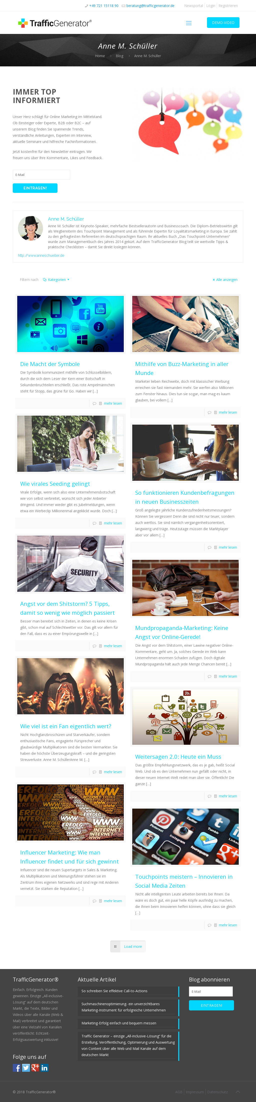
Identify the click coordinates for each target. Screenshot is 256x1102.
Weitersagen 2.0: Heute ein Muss (178, 756)
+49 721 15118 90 (103, 5)
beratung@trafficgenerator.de (150, 5)
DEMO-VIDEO (223, 22)
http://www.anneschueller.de (41, 255)
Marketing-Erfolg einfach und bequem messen (119, 1023)
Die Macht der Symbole (50, 363)
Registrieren (228, 5)
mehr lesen (113, 403)
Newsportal (193, 5)
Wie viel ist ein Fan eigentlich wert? (65, 726)
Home (100, 55)
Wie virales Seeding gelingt (55, 483)
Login (210, 5)
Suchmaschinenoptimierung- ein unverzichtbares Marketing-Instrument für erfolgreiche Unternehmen (124, 1006)
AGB (178, 1092)
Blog (119, 55)
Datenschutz (217, 1092)
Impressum (195, 1092)
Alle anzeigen (225, 279)
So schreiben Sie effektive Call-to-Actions (115, 990)
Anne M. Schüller (66, 219)
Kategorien (56, 279)
